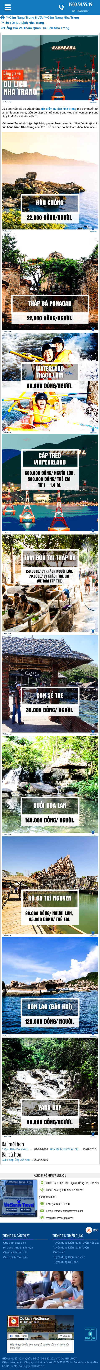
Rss (89, 1230)
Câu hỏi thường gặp (15, 1257)
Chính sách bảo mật (15, 1252)
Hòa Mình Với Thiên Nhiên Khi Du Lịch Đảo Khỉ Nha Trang (66, 1149)
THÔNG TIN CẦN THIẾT (16, 1235)
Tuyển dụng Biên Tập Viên (69, 1257)
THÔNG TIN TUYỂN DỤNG (68, 1235)
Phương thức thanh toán (18, 1247)
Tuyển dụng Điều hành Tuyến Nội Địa (76, 1242)
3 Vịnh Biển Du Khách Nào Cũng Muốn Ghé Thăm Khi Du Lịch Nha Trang (17, 1149)
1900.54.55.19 (80, 5)
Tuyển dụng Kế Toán (65, 1261)
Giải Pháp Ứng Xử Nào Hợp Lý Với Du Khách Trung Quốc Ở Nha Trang (17, 1159)
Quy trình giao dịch (14, 1242)
